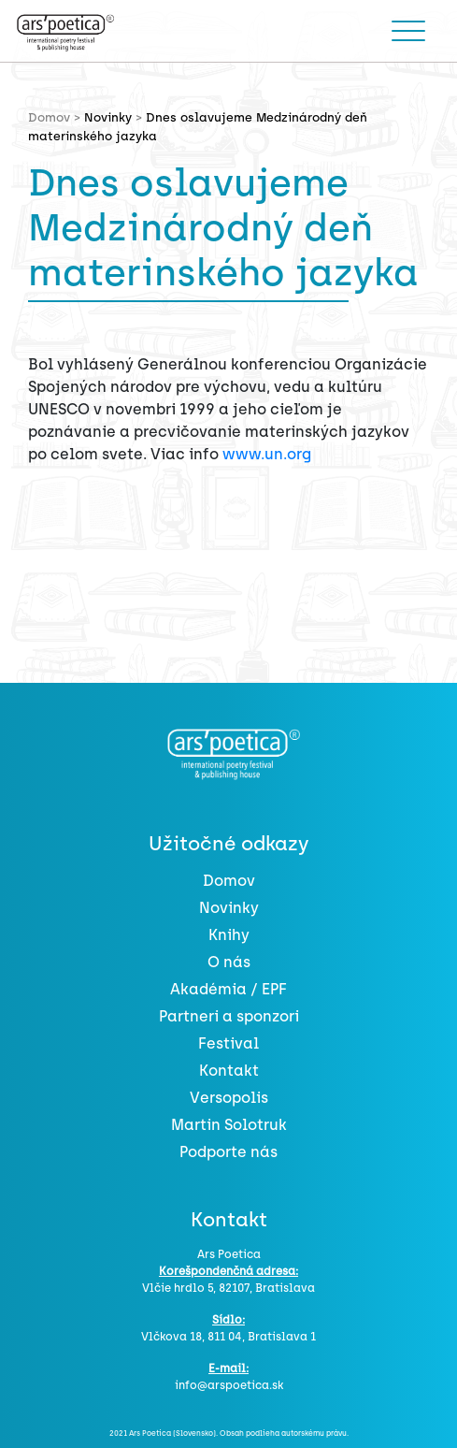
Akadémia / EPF (228, 989)
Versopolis (229, 1098)
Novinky (108, 117)
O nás (228, 962)
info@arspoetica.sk (229, 1385)
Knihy (229, 935)
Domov (229, 881)
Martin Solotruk (229, 1125)
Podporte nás (228, 1152)
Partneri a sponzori (229, 1016)
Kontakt (229, 1070)
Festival (228, 1043)
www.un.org (266, 454)
